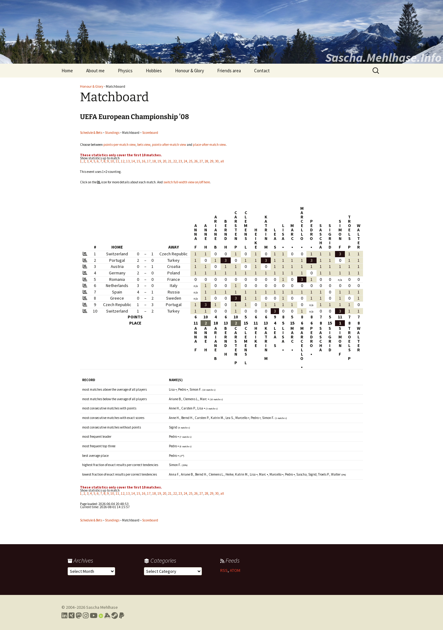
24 (185, 161)
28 (206, 161)
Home (67, 71)
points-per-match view (119, 144)
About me (95, 71)
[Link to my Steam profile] (114, 615)
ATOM (235, 570)
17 (149, 161)
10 (112, 161)
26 (196, 161)
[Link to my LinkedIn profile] (64, 615)
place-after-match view (209, 144)
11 (117, 161)
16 (144, 161)
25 (191, 161)
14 (133, 161)
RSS (224, 570)
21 (170, 161)
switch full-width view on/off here (186, 182)
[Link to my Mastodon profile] (79, 615)
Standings (112, 132)
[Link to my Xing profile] (71, 615)
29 (212, 161)
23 (180, 161)
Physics (125, 71)
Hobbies (154, 71)
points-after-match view (169, 144)
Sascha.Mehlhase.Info (383, 57)
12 (123, 161)
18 (154, 161)
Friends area (229, 71)
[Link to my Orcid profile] (101, 615)
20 (164, 161)
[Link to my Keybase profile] (107, 615)
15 (138, 161)
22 (175, 161)
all (222, 161)
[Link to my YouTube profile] (94, 615)
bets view (143, 144)
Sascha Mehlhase (102, 607)
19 (159, 161)
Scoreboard (150, 132)
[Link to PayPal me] (121, 615)
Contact (262, 71)
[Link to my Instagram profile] (86, 615)
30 (217, 161)
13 (128, 161)
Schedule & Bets (91, 132)
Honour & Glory (189, 71)
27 (201, 161)
